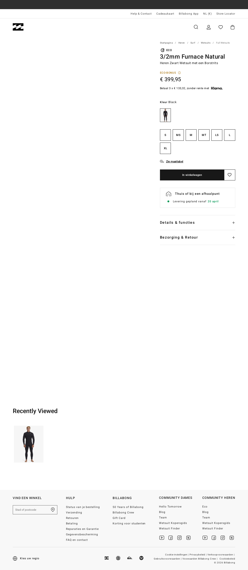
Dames (64, 27)
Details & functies (177, 222)
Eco (205, 507)
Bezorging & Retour (179, 237)
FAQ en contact (77, 540)
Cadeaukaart (165, 14)
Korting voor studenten (129, 523)
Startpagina (166, 42)
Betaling (72, 523)
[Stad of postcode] (35, 509)
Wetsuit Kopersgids (173, 523)
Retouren (72, 518)
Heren (40, 27)
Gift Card (119, 518)
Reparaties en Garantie (82, 529)
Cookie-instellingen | (177, 554)
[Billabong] (18, 27)
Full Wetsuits (223, 42)
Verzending (74, 512)
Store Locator (225, 14)
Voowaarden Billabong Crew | (200, 558)
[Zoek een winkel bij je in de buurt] (52, 509)
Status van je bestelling (83, 507)
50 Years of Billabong (128, 507)
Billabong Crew (123, 512)
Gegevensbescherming (82, 534)
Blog (162, 512)
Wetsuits (205, 42)
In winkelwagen (192, 175)
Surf (192, 42)
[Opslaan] (229, 174)
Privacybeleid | (199, 554)
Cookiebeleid (227, 558)
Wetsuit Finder (169, 528)
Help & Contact (141, 14)
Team (163, 517)
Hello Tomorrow (170, 507)
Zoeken (196, 27)
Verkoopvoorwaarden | (221, 554)
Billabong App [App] (189, 14)
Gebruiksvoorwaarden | (168, 558)
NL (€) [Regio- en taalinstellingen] (207, 14)
